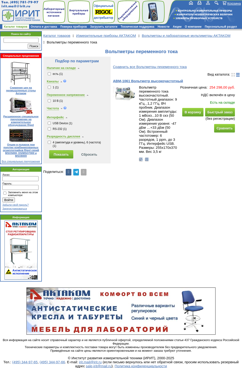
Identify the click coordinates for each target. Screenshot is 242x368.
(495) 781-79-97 (24, 2)
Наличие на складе (61, 68)
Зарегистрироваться (14, 208)
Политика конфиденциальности (141, 366)
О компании (193, 26)
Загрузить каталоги (103, 26)
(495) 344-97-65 (25, 362)
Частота (53, 108)
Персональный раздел (221, 26)
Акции (177, 26)
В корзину (193, 112)
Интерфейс (55, 117)
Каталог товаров (15, 26)
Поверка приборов (73, 26)
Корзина (234, 3)
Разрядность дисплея (63, 136)
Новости (163, 26)
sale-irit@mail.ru (99, 366)
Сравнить (224, 128)
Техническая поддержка (137, 26)
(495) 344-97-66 (52, 362)
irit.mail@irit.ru (15, 6)
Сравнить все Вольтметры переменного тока (150, 67)
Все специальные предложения (21, 161)
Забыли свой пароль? (15, 204)
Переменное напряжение (66, 95)
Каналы (53, 81)
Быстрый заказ (220, 112)
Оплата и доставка (44, 26)
